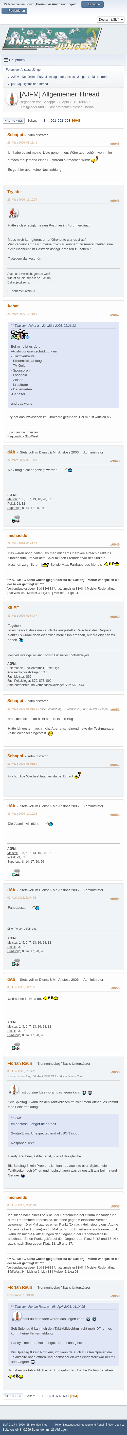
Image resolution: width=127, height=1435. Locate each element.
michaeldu (17, 535)
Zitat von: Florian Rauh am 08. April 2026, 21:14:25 (50, 1307)
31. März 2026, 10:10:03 (22, 813)
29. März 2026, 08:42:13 (22, 543)
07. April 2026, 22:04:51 (21, 897)
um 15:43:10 (20, 1295)
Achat (13, 306)
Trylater (14, 192)
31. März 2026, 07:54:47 (22, 615)
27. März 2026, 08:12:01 (22, 459)
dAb (11, 452)
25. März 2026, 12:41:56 (22, 313)
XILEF (13, 608)
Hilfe (58, 1424)
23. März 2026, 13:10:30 (22, 199)
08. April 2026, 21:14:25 (21, 1071)
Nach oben (13, 1396)
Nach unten (14, 120)
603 (67, 120)
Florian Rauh (19, 1063)
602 (60, 120)
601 (53, 120)
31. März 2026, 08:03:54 (22, 763)
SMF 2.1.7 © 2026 (14, 1424)
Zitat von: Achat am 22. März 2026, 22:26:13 (45, 326)
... (48, 120)
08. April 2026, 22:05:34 (21, 1205)
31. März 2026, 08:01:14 (22, 708)
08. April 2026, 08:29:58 (21, 987)
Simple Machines (36, 1424)
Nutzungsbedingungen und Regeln (84, 1424)
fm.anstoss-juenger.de (28, 1124)
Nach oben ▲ (116, 1424)
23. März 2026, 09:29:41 (22, 142)
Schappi (15, 135)
